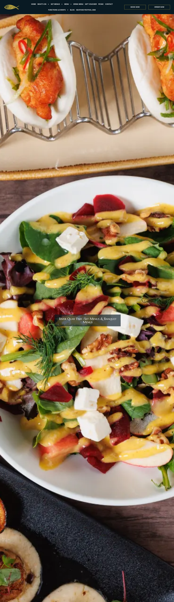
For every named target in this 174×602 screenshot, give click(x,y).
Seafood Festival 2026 (86, 10)
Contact (109, 4)
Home (33, 4)
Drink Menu (78, 4)
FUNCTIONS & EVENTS (58, 10)
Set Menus (57, 4)
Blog (72, 10)
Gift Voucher (91, 4)
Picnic (101, 4)
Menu (68, 4)
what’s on (43, 4)
